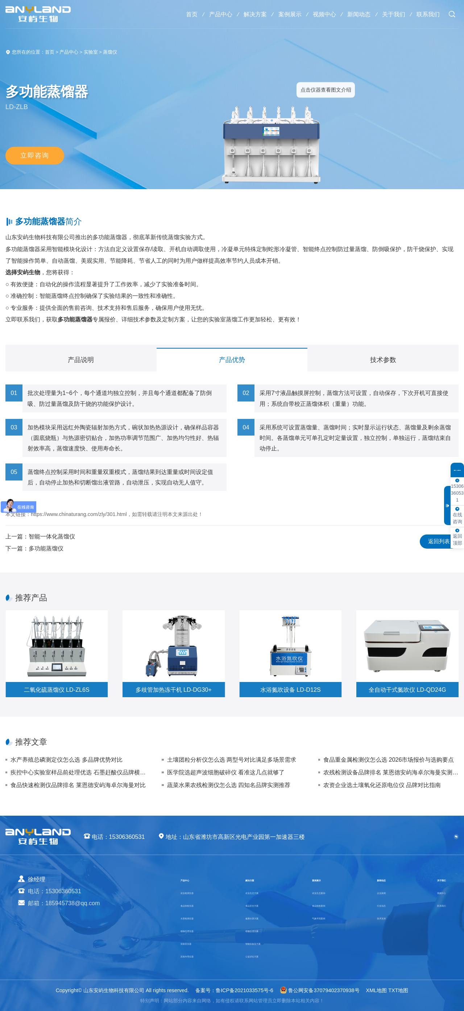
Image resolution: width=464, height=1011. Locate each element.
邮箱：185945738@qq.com (64, 903)
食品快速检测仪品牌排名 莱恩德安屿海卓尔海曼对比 (78, 785)
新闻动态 (354, 14)
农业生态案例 (327, 892)
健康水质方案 (260, 917)
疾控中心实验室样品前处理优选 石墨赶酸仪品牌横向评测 (78, 772)
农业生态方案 (260, 892)
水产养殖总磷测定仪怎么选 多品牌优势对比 (67, 759)
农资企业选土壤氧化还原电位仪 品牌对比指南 (382, 785)
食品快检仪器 (198, 904)
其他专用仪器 (198, 955)
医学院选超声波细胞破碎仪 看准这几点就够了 (226, 772)
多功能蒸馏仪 (46, 548)
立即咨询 (34, 156)
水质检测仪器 (198, 917)
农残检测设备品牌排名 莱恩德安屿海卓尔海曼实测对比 (391, 772)
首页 (179, 14)
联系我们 (427, 14)
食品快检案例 (327, 904)
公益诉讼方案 (260, 955)
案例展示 (282, 14)
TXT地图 (398, 990)
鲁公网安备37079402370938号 (320, 990)
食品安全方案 (260, 904)
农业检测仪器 (198, 892)
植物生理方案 (260, 930)
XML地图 (376, 990)
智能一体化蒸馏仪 (52, 536)
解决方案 (246, 14)
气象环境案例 (327, 917)
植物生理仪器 (198, 930)
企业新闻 (383, 892)
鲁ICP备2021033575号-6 (244, 990)
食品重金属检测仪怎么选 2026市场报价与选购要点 (388, 759)
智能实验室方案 (263, 942)
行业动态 (383, 904)
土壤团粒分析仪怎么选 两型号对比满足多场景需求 (232, 759)
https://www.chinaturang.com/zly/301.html (79, 514)
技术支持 (383, 917)
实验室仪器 (195, 942)
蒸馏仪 (110, 52)
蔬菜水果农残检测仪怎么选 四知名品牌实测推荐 (229, 785)
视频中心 (318, 14)
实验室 (91, 52)
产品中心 (209, 14)
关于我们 (391, 14)
